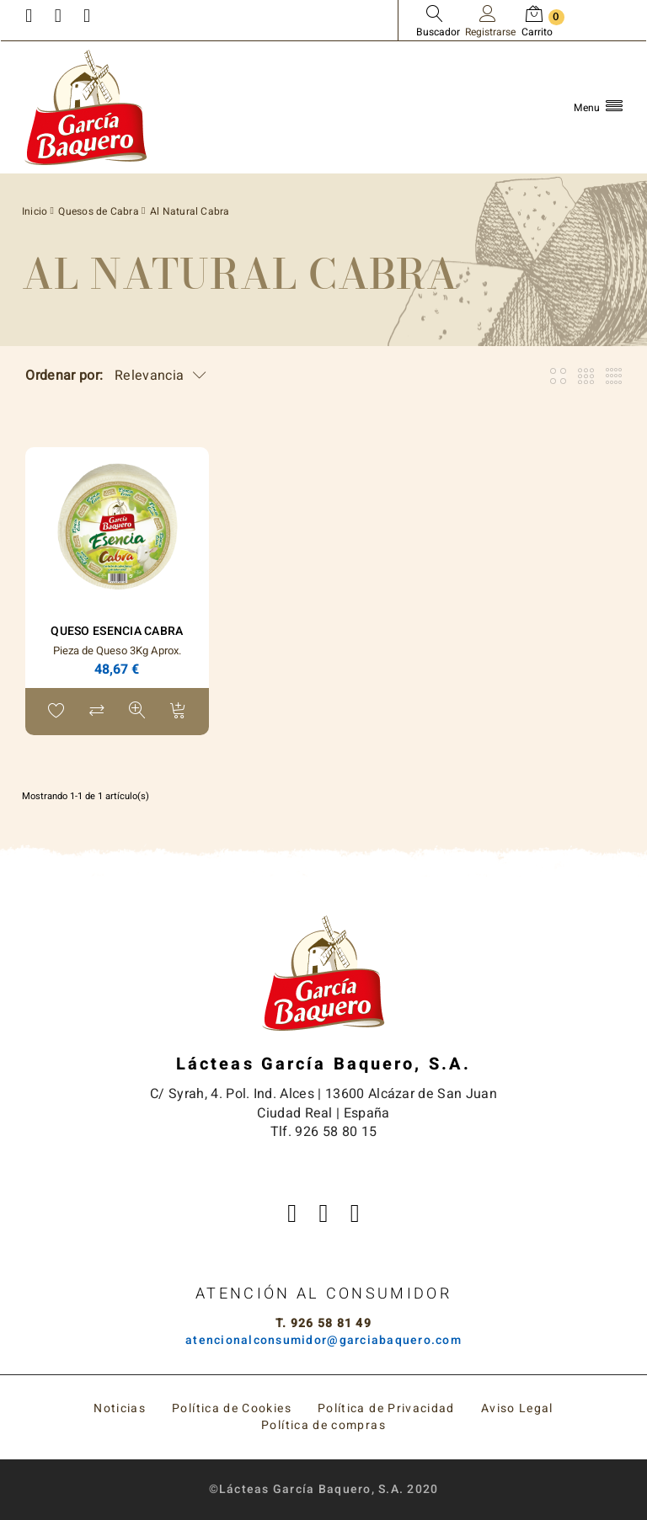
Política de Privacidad (386, 1408)
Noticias (120, 1408)
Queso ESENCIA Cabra (117, 631)
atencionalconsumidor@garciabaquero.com (323, 1340)
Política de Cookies (231, 1408)
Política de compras (323, 1425)
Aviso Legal (517, 1408)
